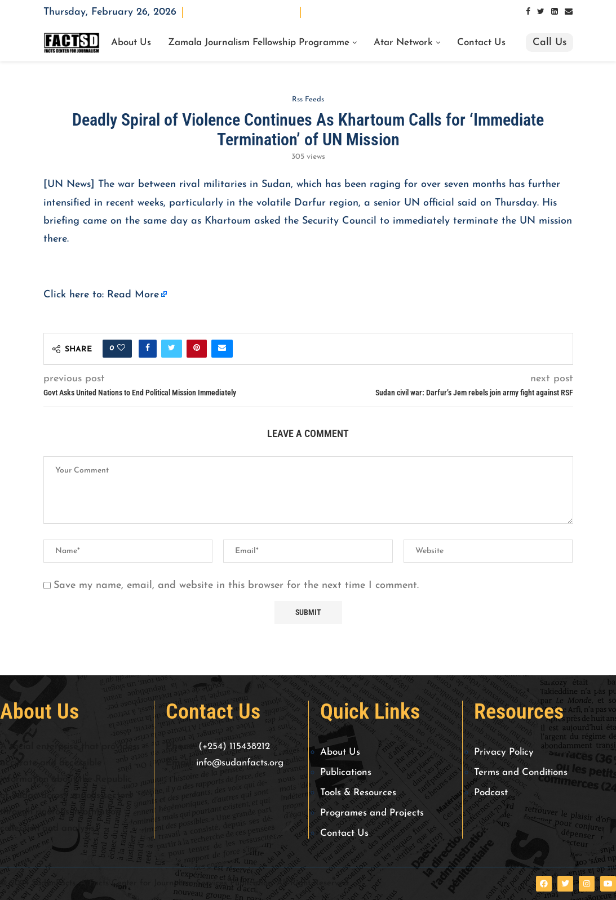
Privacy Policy (504, 752)
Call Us (549, 42)
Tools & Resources (358, 792)
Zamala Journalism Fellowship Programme (258, 43)
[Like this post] (121, 349)
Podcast (491, 792)
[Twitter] (541, 12)
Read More (133, 294)
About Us (131, 43)
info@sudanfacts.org (239, 763)
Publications (345, 772)
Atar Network (403, 43)
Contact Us (481, 43)
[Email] (568, 12)
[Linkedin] (555, 12)
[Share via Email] (222, 349)
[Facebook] (528, 12)
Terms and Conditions (521, 772)
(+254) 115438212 (234, 746)
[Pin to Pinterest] (197, 349)
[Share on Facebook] (148, 349)
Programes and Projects (372, 813)
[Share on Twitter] (171, 349)
